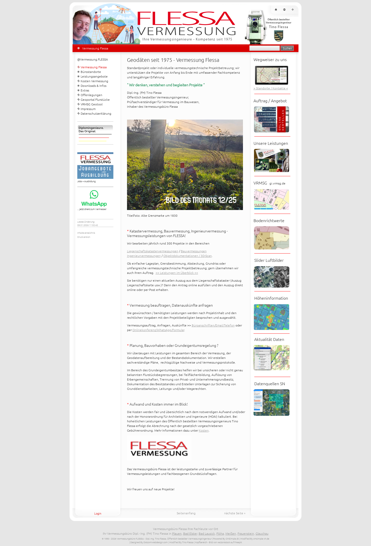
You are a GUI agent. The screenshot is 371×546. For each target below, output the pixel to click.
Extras (85, 90)
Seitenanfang (186, 513)
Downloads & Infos (93, 85)
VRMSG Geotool (92, 104)
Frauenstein (246, 533)
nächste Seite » (234, 513)
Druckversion (83, 237)
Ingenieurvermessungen (144, 256)
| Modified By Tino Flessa (180, 542)
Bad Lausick (207, 533)
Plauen (177, 533)
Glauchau (262, 533)
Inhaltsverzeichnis (86, 232)
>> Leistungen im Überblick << (177, 273)
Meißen (230, 533)
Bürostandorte (91, 72)
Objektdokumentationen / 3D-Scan (187, 256)
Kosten (204, 430)
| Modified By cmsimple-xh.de (254, 538)
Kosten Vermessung (94, 81)
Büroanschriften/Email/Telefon (213, 325)
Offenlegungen (91, 95)
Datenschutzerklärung (96, 113)
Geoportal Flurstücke (95, 99)
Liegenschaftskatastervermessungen (152, 251)
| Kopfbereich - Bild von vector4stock (212, 542)
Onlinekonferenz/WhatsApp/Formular (158, 330)
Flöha (220, 533)
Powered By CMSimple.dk (226, 538)
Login (97, 513)
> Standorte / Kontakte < (271, 88)
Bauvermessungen (194, 251)
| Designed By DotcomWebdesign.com (148, 542)
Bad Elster (190, 533)
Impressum (88, 109)
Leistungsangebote (94, 76)
